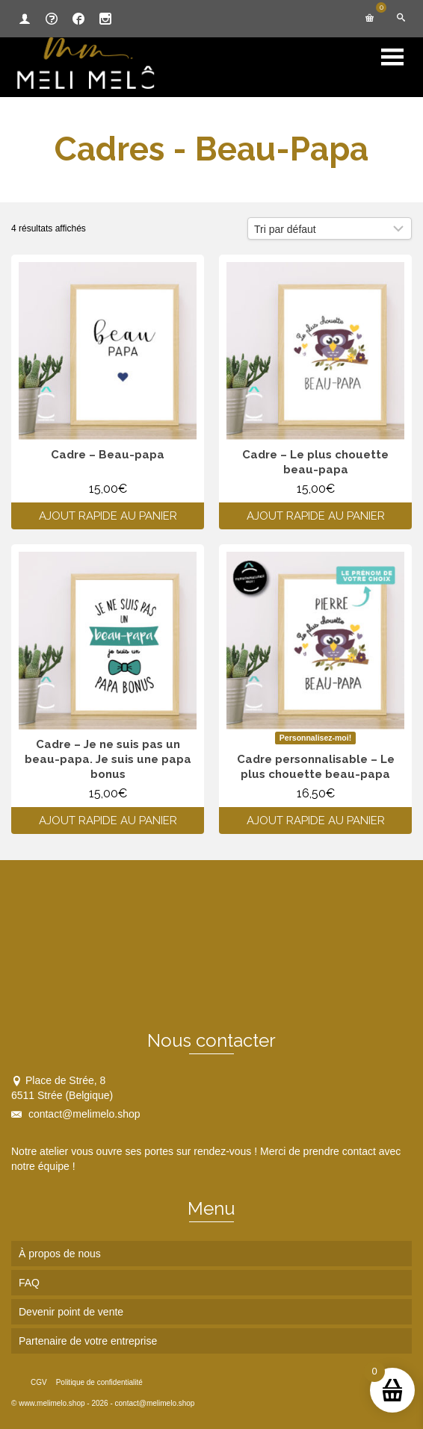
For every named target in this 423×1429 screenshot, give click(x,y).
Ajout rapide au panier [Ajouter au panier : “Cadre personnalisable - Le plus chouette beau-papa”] (316, 820)
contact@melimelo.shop (76, 1114)
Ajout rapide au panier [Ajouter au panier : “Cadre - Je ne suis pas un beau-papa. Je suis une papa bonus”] (108, 820)
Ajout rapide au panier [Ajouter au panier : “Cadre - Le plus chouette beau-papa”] (316, 516)
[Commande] (329, 228)
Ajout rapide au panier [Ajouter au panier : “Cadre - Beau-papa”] (108, 516)
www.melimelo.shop (51, 1403)
